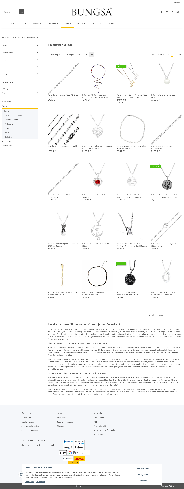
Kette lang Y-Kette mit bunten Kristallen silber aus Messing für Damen (95, 96)
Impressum (98, 434)
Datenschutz (99, 418)
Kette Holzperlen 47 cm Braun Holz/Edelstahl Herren (94, 293)
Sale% (111, 23)
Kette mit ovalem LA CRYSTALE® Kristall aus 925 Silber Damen (164, 293)
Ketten (4, 106)
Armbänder (6, 101)
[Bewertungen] (121, 100)
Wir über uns (26, 418)
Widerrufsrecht (100, 426)
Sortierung (54, 55)
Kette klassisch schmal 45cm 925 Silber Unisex (63, 96)
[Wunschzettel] (166, 12)
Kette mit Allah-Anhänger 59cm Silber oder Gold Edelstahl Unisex (132, 293)
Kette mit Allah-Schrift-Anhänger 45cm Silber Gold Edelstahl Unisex (132, 96)
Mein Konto (61, 418)
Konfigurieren (143, 475)
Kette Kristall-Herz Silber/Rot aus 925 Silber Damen (96, 196)
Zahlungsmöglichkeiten (30, 426)
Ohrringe (5, 88)
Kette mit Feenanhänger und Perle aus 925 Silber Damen (63, 244)
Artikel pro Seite (72, 55)
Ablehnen (143, 481)
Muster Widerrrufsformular (104, 430)
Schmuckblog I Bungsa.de (37, 445)
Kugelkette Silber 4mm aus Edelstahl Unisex (62, 147)
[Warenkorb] (175, 12)
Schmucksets (7, 145)
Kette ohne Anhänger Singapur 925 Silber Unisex (165, 244)
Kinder (6, 132)
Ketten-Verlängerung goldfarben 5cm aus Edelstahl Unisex (62, 293)
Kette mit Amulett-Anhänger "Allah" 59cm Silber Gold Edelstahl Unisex (165, 196)
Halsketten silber (78, 350)
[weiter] (180, 55)
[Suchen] (10, 11)
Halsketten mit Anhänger (14, 115)
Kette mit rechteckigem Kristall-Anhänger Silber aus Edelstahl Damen (132, 244)
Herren (6, 128)
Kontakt (177, 2)
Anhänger (6, 97)
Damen (6, 111)
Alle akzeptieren (143, 468)
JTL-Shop (172, 486)
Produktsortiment (27, 422)
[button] (161, 12)
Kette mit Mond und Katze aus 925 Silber (96, 244)
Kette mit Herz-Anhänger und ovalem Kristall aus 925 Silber (97, 147)
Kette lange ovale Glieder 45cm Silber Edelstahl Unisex (131, 147)
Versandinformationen (29, 430)
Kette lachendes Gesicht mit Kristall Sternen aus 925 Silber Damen (131, 196)
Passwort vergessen (65, 422)
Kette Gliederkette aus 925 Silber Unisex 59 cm (61, 196)
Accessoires (6, 141)
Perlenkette (9, 124)
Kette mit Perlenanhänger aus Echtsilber (163, 96)
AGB (95, 422)
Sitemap (60, 426)
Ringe (4, 93)
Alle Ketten (8, 137)
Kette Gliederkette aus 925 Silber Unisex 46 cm (164, 147)
